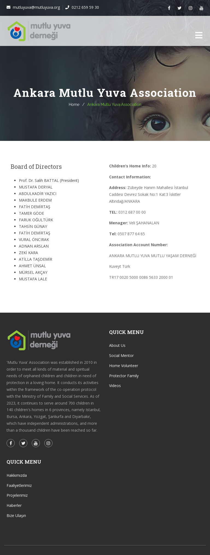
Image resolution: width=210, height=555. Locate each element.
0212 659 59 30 (85, 7)
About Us (117, 345)
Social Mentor (121, 355)
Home (74, 104)
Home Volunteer (123, 365)
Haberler (14, 505)
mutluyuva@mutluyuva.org (36, 7)
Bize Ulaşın (16, 515)
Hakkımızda (17, 475)
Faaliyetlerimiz (19, 485)
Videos (115, 385)
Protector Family (124, 375)
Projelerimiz (17, 495)
